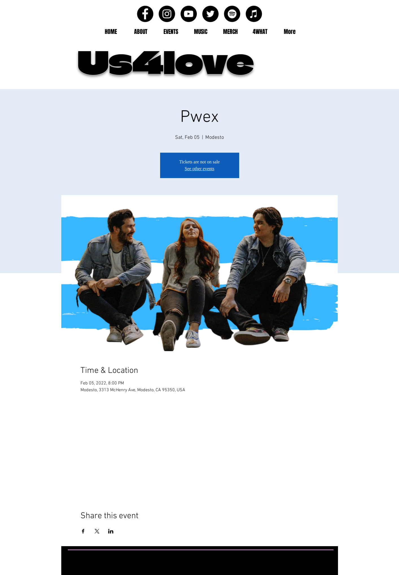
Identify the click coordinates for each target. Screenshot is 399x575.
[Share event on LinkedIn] (111, 531)
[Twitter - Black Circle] (210, 14)
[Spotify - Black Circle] (232, 14)
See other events (199, 168)
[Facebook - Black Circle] (145, 14)
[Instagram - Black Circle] (167, 14)
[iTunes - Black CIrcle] (254, 14)
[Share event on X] (97, 531)
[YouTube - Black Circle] (188, 14)
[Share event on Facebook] (83, 531)
